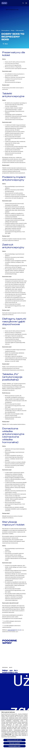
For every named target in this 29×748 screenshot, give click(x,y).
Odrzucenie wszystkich (14, 743)
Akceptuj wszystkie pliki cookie (14, 740)
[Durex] (4, 3)
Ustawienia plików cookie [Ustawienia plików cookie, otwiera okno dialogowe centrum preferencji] (14, 746)
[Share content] (5, 43)
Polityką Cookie (7, 734)
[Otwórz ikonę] (23, 3)
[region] (14, 729)
